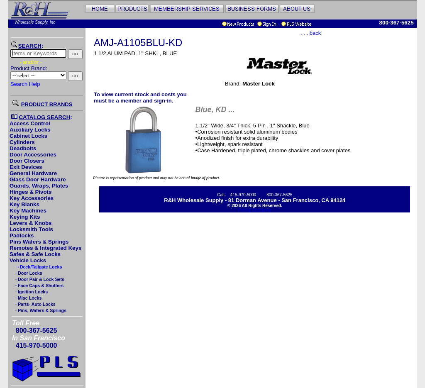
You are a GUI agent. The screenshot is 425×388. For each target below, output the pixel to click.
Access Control (30, 123)
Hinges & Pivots (30, 192)
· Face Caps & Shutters (39, 285)
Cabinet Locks (28, 136)
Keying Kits (25, 217)
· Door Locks (28, 273)
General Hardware (33, 173)
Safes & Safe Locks (35, 254)
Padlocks (22, 235)
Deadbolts (23, 148)
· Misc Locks (28, 297)
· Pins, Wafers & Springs (40, 310)
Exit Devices (26, 167)
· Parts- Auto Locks (35, 304)
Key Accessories (32, 198)
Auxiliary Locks (30, 130)
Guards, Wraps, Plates (39, 186)
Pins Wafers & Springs (39, 242)
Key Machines (28, 210)
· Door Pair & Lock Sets (39, 279)
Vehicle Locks (28, 260)
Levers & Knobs (30, 223)
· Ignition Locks (31, 291)
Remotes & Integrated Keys (45, 248)
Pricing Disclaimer (254, 210)
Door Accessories (33, 154)
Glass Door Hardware (38, 179)
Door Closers (27, 161)
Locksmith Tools (31, 229)
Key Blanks (24, 204)
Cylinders (22, 142)
